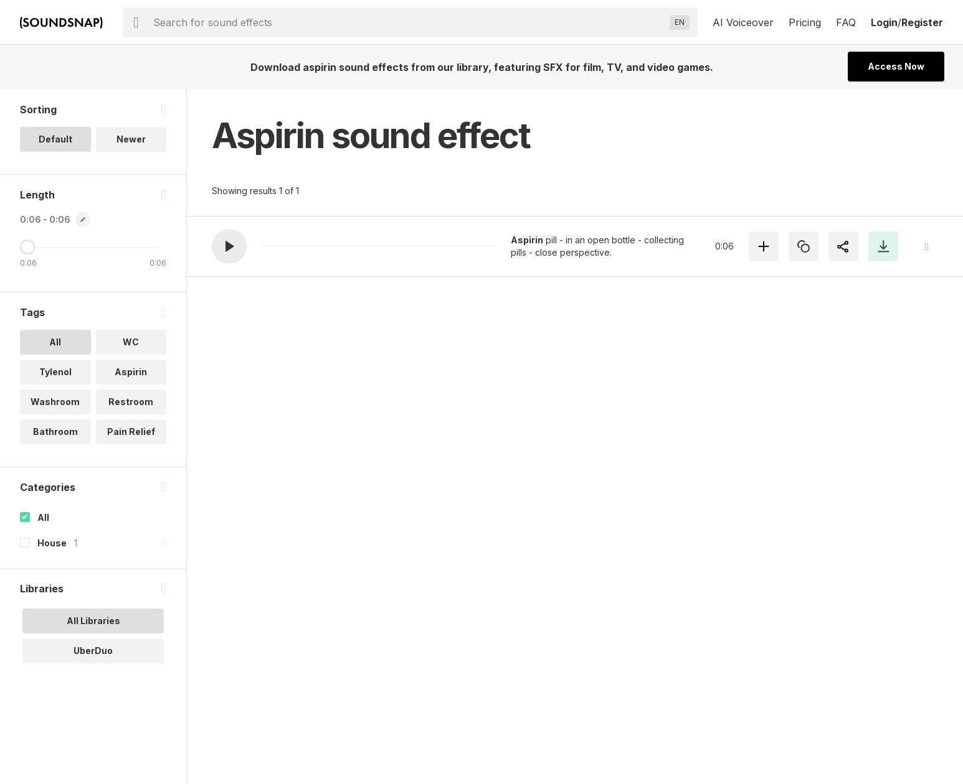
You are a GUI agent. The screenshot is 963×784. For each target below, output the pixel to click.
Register (922, 22)
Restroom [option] (130, 401)
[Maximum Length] (27, 247)
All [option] (55, 342)
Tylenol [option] (55, 371)
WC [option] (131, 342)
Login (884, 22)
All (43, 517)
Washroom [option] (55, 401)
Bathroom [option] (55, 431)
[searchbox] (409, 22)
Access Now (896, 66)
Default (55, 139)
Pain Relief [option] (131, 431)
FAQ (846, 22)
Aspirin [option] (131, 371)
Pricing (805, 22)
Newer (131, 139)
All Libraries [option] (93, 620)
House (52, 543)
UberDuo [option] (93, 650)
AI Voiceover (743, 22)
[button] (229, 246)
